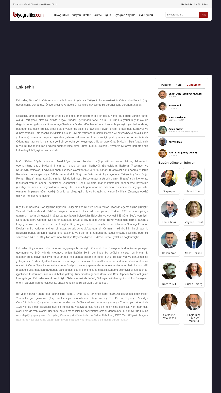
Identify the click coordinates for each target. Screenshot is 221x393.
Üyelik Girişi (186, 4)
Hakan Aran (169, 253)
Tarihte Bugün (102, 15)
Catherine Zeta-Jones (169, 316)
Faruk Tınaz (169, 222)
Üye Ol (197, 4)
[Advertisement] (111, 47)
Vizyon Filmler (81, 15)
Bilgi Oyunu (145, 15)
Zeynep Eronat (194, 222)
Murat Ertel (193, 191)
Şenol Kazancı (193, 253)
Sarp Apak (169, 191)
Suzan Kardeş (193, 284)
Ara (204, 14)
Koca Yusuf (169, 284)
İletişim (205, 4)
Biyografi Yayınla (124, 15)
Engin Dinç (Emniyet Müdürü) (193, 318)
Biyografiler (61, 15)
